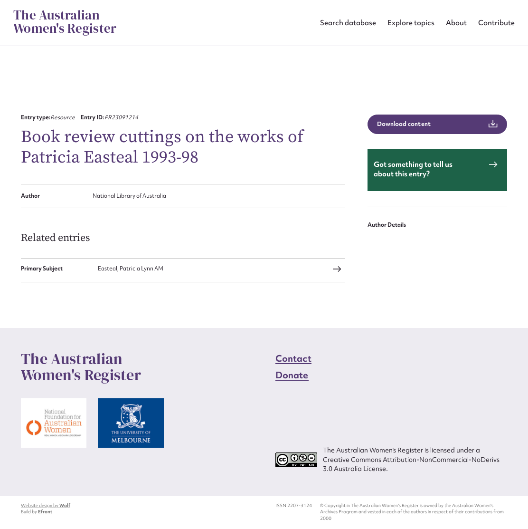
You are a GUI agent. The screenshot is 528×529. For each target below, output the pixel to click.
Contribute (496, 23)
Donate (292, 375)
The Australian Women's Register (64, 22)
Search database (348, 23)
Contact (293, 358)
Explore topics (410, 23)
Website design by (45, 505)
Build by (36, 512)
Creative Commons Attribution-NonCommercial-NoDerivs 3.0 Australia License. (411, 464)
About (456, 23)
